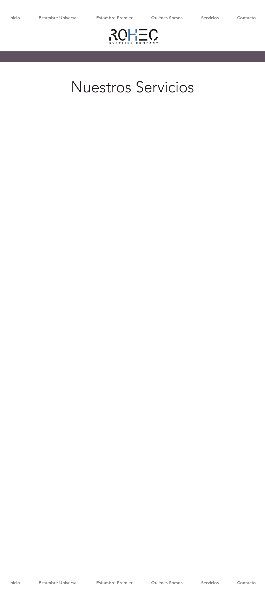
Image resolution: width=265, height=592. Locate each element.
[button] (58, 17)
